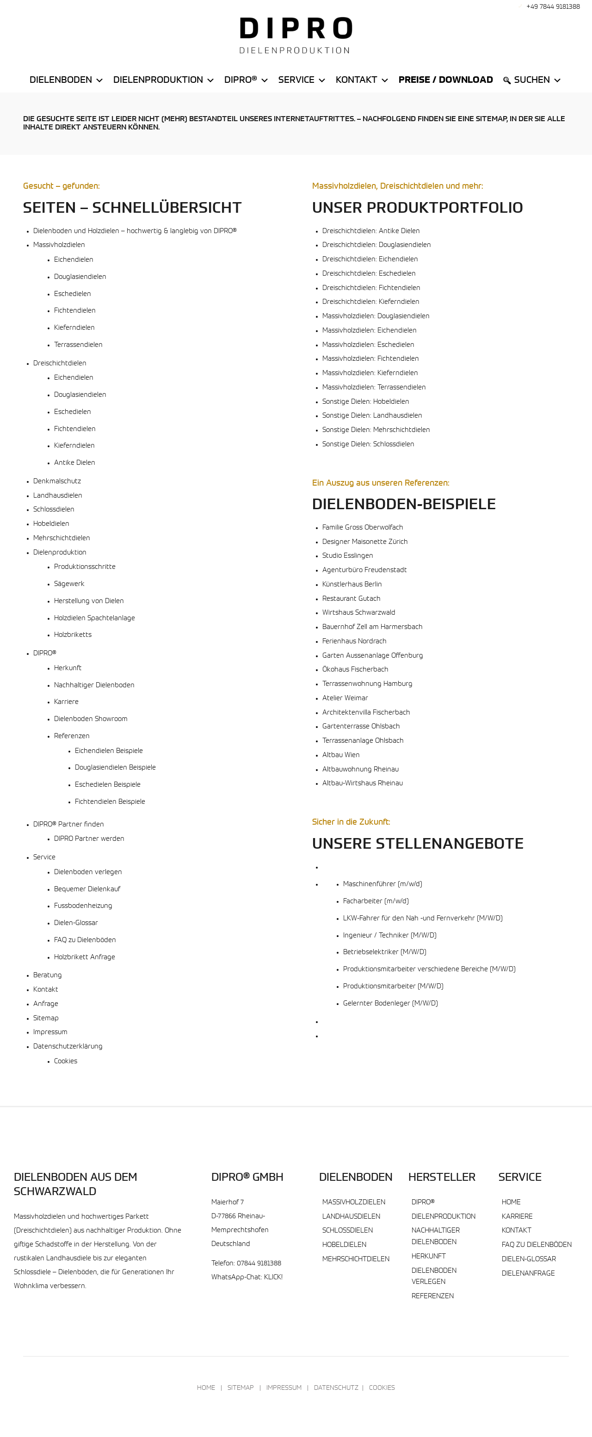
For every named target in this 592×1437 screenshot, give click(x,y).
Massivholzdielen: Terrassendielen (374, 387)
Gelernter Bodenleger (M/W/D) (390, 1003)
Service (302, 80)
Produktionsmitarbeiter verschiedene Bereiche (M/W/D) (429, 969)
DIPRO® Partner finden (68, 824)
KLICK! (273, 1277)
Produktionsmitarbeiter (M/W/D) (393, 986)
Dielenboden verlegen (88, 872)
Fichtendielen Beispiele (110, 802)
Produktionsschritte (85, 567)
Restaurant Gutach (351, 599)
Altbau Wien (341, 755)
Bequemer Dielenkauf (87, 889)
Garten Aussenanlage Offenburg (372, 656)
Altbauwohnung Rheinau (360, 769)
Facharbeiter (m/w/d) (376, 901)
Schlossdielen (53, 509)
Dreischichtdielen (59, 363)
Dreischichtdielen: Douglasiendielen (376, 245)
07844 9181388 (259, 1263)
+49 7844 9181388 (553, 7)
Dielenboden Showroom (91, 719)
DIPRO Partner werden (89, 839)
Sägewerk (69, 584)
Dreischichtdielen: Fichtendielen (371, 288)
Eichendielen (73, 260)
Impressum (50, 1032)
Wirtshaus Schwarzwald (358, 613)
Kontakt (362, 80)
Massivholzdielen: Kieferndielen (370, 373)
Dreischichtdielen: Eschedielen (369, 274)
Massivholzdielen (59, 245)
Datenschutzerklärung (68, 1046)
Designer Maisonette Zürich (365, 542)
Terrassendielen (78, 345)
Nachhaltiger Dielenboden (94, 685)
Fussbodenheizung (83, 906)
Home (511, 1202)
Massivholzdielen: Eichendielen (369, 330)
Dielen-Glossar (76, 923)
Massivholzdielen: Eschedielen (368, 345)
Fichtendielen (75, 311)
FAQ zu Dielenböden (85, 940)
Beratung (47, 975)
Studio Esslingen (347, 556)
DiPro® (246, 80)
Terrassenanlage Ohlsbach (363, 741)
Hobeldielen (51, 524)
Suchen (538, 80)
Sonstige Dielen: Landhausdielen (372, 416)
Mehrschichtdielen (61, 538)
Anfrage (45, 1004)
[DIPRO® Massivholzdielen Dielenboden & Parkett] (296, 35)
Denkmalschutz (57, 481)
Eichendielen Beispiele (109, 751)
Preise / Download (446, 80)
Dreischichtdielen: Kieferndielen (370, 302)
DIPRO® (44, 653)
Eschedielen (72, 294)
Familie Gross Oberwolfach (362, 527)
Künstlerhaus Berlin (352, 584)
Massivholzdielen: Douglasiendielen (376, 316)
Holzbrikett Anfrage (84, 957)
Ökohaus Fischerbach (355, 669)
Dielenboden (67, 80)
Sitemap (46, 1018)
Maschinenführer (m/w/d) (382, 884)
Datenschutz (336, 1388)
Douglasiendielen (80, 277)
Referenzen (72, 736)
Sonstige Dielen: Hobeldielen (365, 402)
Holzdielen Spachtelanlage (94, 618)
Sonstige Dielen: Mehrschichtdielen (376, 430)
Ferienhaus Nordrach (354, 641)
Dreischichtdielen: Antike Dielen (371, 231)
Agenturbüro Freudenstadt (364, 570)
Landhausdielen (57, 496)
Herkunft (67, 668)
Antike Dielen (74, 463)
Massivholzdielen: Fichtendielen (370, 359)
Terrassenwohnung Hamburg (367, 684)
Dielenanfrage (528, 1273)
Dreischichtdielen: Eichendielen (370, 259)
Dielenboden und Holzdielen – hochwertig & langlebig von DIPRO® (135, 231)
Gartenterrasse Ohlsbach (361, 726)
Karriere (66, 702)
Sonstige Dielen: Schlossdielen (368, 444)
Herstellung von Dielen (89, 601)
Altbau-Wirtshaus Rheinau (362, 783)
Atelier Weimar (345, 698)
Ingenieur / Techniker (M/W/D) (390, 935)
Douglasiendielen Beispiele (115, 768)
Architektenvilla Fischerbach (366, 712)
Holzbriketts (73, 635)
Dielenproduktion (164, 80)
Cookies (65, 1061)
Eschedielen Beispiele (108, 785)
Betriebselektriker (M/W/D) (384, 952)
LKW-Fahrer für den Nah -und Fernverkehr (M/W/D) (423, 918)
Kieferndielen (74, 328)
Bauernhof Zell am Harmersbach (372, 627)
